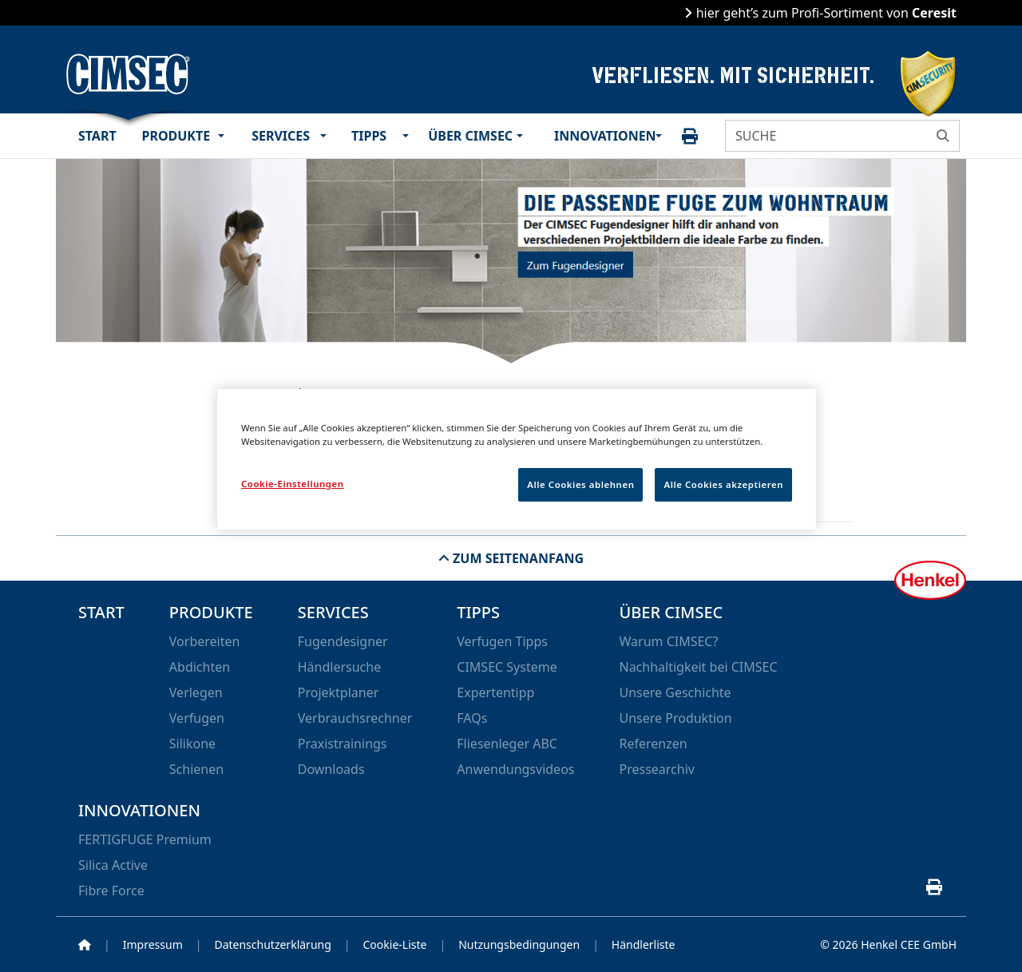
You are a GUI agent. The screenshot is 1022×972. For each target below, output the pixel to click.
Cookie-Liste (395, 944)
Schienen (196, 769)
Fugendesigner (343, 641)
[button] (225, 135)
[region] (516, 459)
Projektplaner (338, 692)
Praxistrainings (342, 743)
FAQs (472, 718)
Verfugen (196, 718)
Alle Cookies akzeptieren (723, 484)
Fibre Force (111, 890)
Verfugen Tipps (502, 641)
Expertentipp (495, 692)
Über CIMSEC (470, 136)
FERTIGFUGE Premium (145, 839)
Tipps (369, 136)
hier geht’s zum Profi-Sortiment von (824, 13)
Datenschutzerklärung (272, 944)
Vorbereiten (204, 641)
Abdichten (199, 667)
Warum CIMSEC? (668, 641)
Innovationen (602, 136)
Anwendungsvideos (515, 769)
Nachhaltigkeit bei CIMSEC (698, 667)
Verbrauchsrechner (355, 718)
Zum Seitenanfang (517, 558)
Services (281, 136)
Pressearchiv (656, 769)
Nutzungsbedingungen (519, 944)
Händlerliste (643, 944)
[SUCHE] (826, 136)
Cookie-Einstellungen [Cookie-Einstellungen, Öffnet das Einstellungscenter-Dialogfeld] (292, 484)
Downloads (331, 769)
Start (97, 136)
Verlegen (196, 692)
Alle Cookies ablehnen (580, 484)
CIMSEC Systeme (507, 667)
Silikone (192, 743)
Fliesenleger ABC (507, 743)
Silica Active (113, 865)
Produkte (176, 136)
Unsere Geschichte (675, 692)
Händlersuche (339, 667)
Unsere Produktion (675, 718)
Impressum (153, 944)
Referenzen (653, 743)
